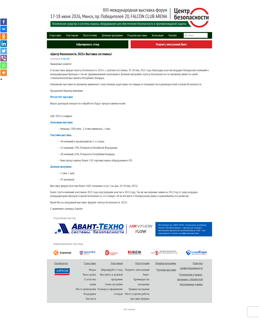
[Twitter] (3, 51)
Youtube (172, 35)
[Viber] (3, 58)
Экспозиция (158, 35)
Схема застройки (114, 284)
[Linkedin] (3, 43)
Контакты (91, 298)
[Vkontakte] (3, 29)
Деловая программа (112, 35)
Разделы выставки (137, 35)
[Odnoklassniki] (3, 36)
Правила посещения (139, 289)
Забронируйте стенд (112, 270)
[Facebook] (3, 22)
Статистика (90, 279)
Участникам (72, 35)
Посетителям (90, 35)
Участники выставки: (61, 135)
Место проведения (86, 289)
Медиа (92, 270)
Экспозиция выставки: (61, 122)
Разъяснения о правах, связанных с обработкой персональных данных (190, 279)
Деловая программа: (61, 167)
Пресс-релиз (89, 274)
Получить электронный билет (171, 44)
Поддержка (89, 294)
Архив (93, 284)
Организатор (61, 268)
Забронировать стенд (87, 44)
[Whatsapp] (3, 65)
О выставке (55, 35)
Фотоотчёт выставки (61, 97)
